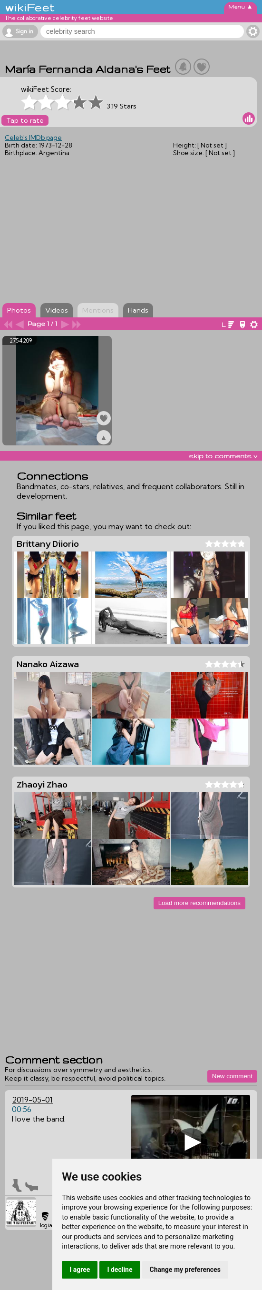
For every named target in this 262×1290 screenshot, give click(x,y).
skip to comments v (223, 456)
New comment (232, 1076)
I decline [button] (119, 1269)
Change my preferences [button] (185, 1269)
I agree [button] (79, 1269)
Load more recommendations (199, 902)
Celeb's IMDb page (33, 137)
